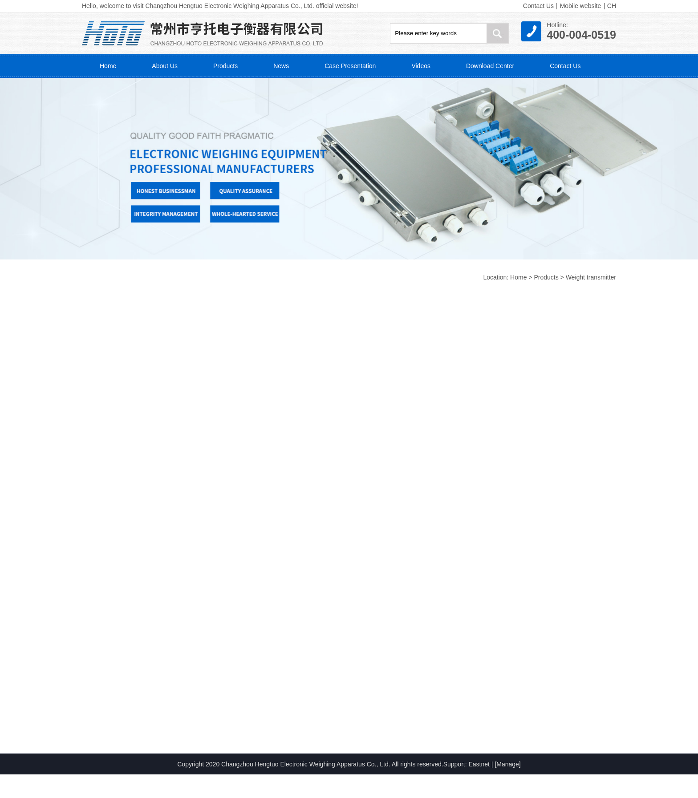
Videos (420, 65)
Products (225, 65)
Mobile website (580, 5)
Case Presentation (350, 65)
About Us (165, 65)
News (281, 65)
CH (611, 5)
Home (108, 65)
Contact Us (538, 5)
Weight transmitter (591, 277)
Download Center (490, 65)
